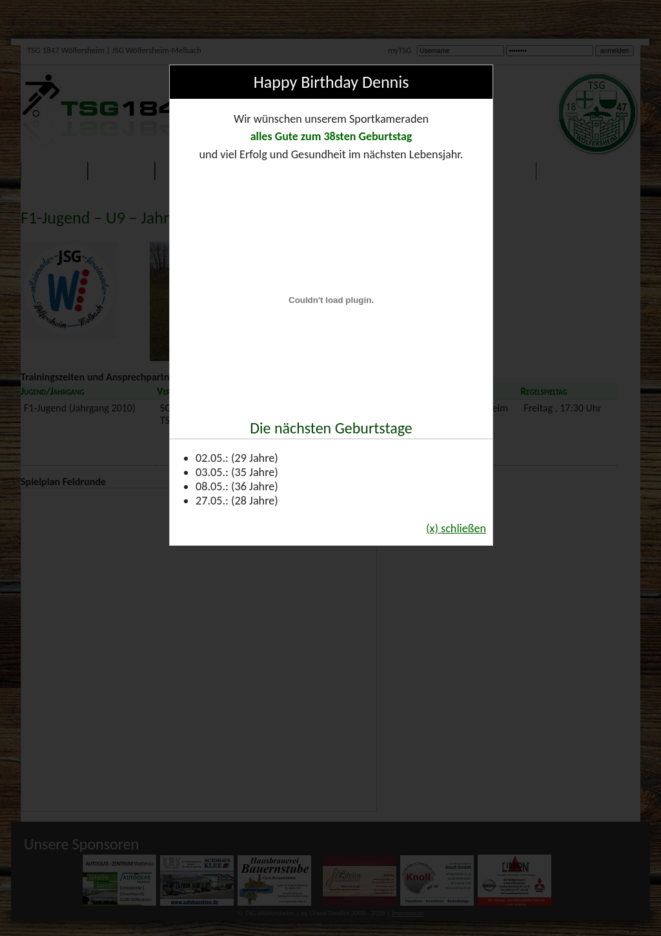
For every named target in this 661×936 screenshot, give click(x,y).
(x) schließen (456, 528)
